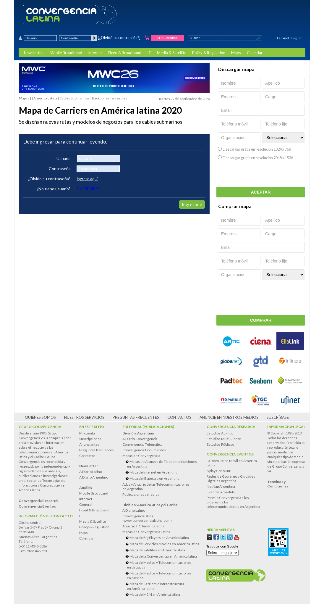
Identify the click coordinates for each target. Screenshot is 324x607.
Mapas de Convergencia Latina (146, 531)
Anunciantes (89, 444)
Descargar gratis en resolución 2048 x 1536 (258, 157)
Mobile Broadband (66, 52)
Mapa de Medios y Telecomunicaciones (163, 564)
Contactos (179, 417)
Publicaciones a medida (140, 494)
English (296, 38)
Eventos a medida (221, 492)
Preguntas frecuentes (136, 417)
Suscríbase (278, 417)
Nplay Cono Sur (219, 470)
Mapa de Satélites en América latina (157, 550)
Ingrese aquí (87, 178)
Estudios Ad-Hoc (220, 433)
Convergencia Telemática (142, 444)
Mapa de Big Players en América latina (159, 537)
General (85, 504)
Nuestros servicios (84, 417)
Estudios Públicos (220, 444)
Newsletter (33, 52)
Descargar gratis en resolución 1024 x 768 (257, 149)
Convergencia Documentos (144, 450)
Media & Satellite (171, 52)
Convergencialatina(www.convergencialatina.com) (147, 518)
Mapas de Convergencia (141, 455)
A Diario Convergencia (140, 439)
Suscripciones (90, 439)
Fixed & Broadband (124, 52)
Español (283, 38)
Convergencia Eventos (230, 454)
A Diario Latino (90, 471)
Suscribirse (167, 38)
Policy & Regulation (208, 52)
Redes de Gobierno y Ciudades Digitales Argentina (231, 478)
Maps (236, 52)
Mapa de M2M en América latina (154, 594)
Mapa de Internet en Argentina (153, 472)
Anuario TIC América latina (143, 526)
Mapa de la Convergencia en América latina (163, 556)
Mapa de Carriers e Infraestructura (163, 586)
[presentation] (261, 175)
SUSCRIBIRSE (88, 188)
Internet (95, 52)
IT (149, 52)
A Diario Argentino (93, 477)
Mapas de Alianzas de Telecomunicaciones (163, 463)
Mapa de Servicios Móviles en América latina (164, 544)
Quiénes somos (40, 417)
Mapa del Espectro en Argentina (154, 478)
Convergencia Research (231, 426)
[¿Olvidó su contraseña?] (119, 37)
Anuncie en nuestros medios (229, 417)
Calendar (255, 52)
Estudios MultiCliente (224, 439)
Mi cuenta (87, 433)
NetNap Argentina (221, 486)
